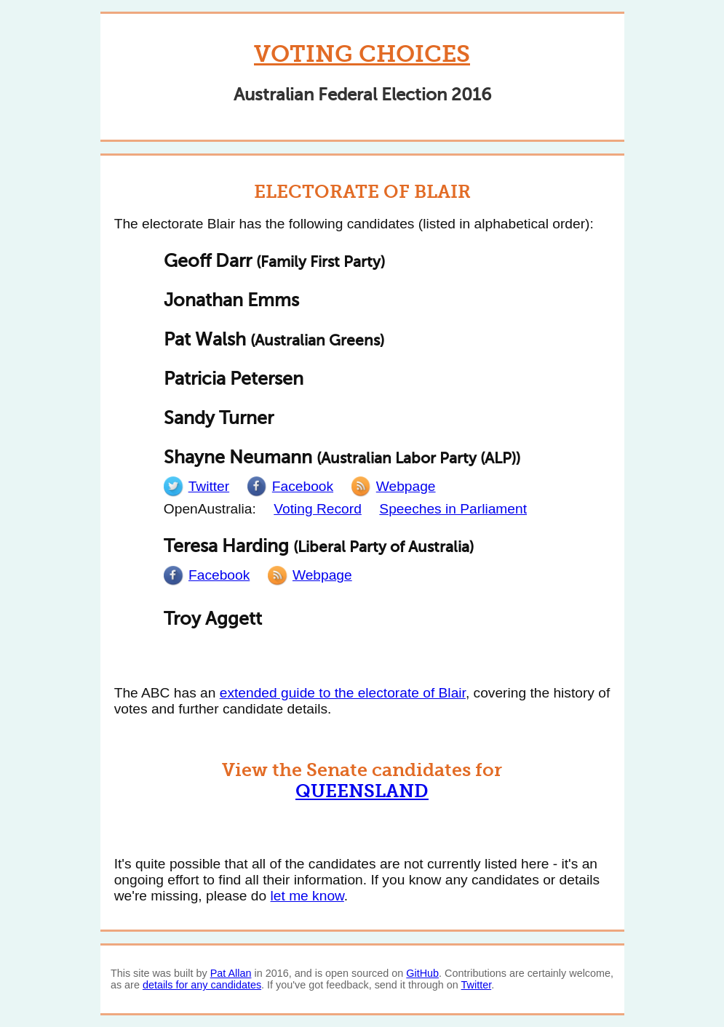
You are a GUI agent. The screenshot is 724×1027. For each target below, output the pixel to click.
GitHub (422, 973)
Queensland (362, 791)
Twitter (476, 985)
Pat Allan (231, 973)
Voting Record (318, 508)
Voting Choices (362, 54)
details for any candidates (202, 985)
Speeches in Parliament (453, 508)
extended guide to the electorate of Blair (343, 692)
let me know (307, 895)
